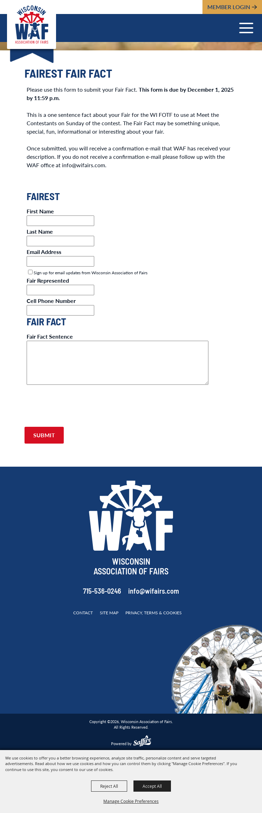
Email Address (44, 252)
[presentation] (78, 409)
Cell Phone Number (51, 301)
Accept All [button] (152, 786)
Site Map (109, 613)
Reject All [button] (109, 786)
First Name (40, 211)
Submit (44, 435)
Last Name (40, 231)
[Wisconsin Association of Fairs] (31, 24)
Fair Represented (48, 280)
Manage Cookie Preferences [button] (131, 801)
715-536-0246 (102, 591)
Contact (83, 613)
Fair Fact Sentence (50, 336)
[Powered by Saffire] (142, 741)
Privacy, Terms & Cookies (153, 613)
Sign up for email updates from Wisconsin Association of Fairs (90, 273)
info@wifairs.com (153, 591)
